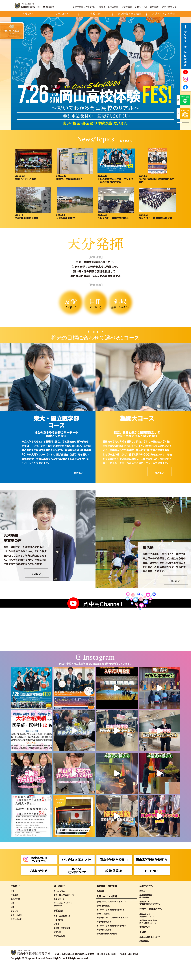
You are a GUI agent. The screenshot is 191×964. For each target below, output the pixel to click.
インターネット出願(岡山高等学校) (111, 925)
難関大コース (59, 899)
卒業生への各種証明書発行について (149, 902)
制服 (12, 907)
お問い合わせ (16, 919)
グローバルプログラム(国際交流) (63, 904)
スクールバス (16, 915)
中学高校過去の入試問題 (106, 933)
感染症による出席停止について (146, 915)
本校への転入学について (149, 937)
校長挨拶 (14, 895)
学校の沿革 (15, 899)
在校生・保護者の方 (108, 7)
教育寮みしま (59, 936)
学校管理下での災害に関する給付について (148, 921)
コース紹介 (59, 886)
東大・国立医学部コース (64, 895)
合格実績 (100, 891)
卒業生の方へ (146, 886)
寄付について (145, 927)
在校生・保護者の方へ (150, 909)
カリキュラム (59, 891)
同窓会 (142, 891)
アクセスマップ (169, 7)
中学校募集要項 (102, 905)
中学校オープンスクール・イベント (111, 901)
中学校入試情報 (102, 913)
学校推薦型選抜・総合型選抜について (147, 896)
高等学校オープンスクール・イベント (112, 917)
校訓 (12, 891)
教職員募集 (144, 941)
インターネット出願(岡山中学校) (110, 909)
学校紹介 (15, 886)
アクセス (14, 911)
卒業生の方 (126, 7)
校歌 (12, 903)
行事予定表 (58, 920)
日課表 (56, 924)
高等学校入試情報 (103, 929)
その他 (142, 932)
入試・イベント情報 (106, 896)
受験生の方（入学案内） (84, 7)
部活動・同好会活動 (62, 928)
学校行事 (57, 932)
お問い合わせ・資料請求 (147, 7)
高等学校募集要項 (103, 921)
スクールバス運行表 (62, 916)
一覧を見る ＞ (125, 141)
